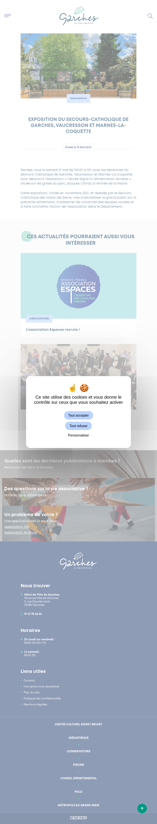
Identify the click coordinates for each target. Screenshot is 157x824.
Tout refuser (78, 426)
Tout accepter (78, 415)
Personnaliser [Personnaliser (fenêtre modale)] (78, 435)
